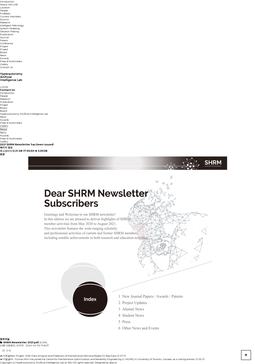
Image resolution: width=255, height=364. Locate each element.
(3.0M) (25, 342)
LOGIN (4, 86)
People (4, 10)
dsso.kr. (113, 362)
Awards (4, 58)
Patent (4, 40)
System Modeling (10, 28)
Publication (6, 34)
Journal (4, 37)
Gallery (4, 64)
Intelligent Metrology (12, 25)
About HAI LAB (9, 4)
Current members (10, 16)
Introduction (7, 1)
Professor (5, 13)
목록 (6, 350)
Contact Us (6, 67)
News (3, 55)
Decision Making (9, 31)
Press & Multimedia (11, 61)
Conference (6, 43)
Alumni (4, 19)
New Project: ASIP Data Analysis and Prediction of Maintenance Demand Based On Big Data (63, 355)
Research (5, 22)
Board (3, 52)
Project (4, 46)
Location (5, 7)
